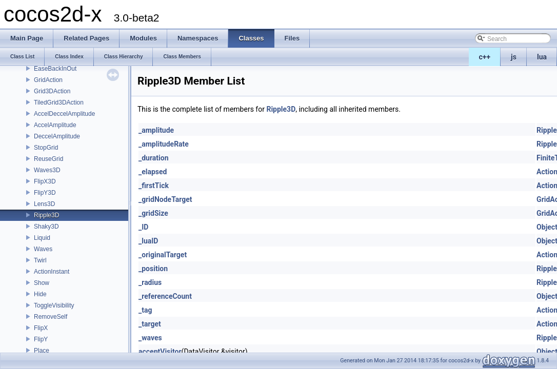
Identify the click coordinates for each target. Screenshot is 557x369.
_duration (153, 158)
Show (41, 282)
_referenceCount (165, 296)
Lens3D (44, 204)
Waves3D (47, 170)
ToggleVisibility (54, 305)
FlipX (41, 328)
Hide (40, 294)
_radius (150, 282)
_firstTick (153, 185)
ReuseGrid (48, 158)
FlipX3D (45, 181)
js (513, 57)
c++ (485, 57)
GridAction (48, 80)
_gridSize (153, 213)
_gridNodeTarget (165, 199)
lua (542, 57)
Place (41, 350)
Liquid (42, 237)
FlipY (41, 339)
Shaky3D (46, 226)
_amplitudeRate (163, 144)
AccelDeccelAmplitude (64, 113)
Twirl (40, 260)
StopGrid (46, 147)
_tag (145, 310)
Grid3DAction (52, 91)
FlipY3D (45, 192)
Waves (43, 249)
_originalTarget (162, 255)
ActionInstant (51, 271)
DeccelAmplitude (57, 136)
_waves (150, 338)
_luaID (148, 241)
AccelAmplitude (55, 125)
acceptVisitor (160, 351)
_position (153, 268)
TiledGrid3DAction (59, 102)
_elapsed (152, 172)
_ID (143, 227)
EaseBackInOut (55, 68)
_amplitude (156, 130)
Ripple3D (46, 215)
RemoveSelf (50, 316)
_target (149, 324)
